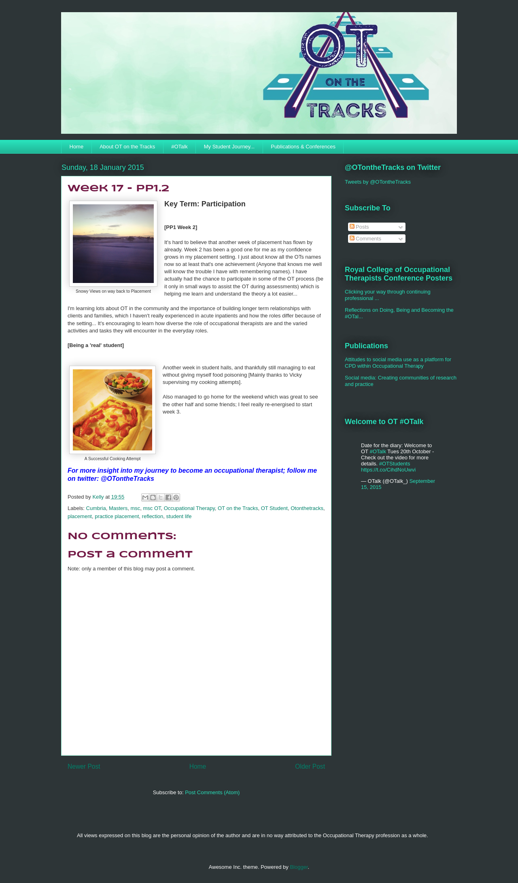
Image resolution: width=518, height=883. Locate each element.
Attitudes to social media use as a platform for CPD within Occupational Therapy (398, 362)
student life (179, 516)
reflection (152, 516)
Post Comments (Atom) (212, 792)
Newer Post (84, 766)
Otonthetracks (307, 508)
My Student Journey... (229, 147)
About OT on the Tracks (127, 147)
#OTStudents (394, 464)
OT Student (274, 508)
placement (80, 516)
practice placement (117, 516)
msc (135, 508)
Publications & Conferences (303, 147)
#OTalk (179, 147)
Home (77, 147)
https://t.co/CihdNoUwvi (388, 470)
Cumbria (96, 508)
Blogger (299, 867)
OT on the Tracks (238, 508)
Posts (359, 227)
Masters (118, 508)
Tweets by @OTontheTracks (378, 182)
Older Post (310, 766)
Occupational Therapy (189, 508)
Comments (365, 239)
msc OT (152, 508)
